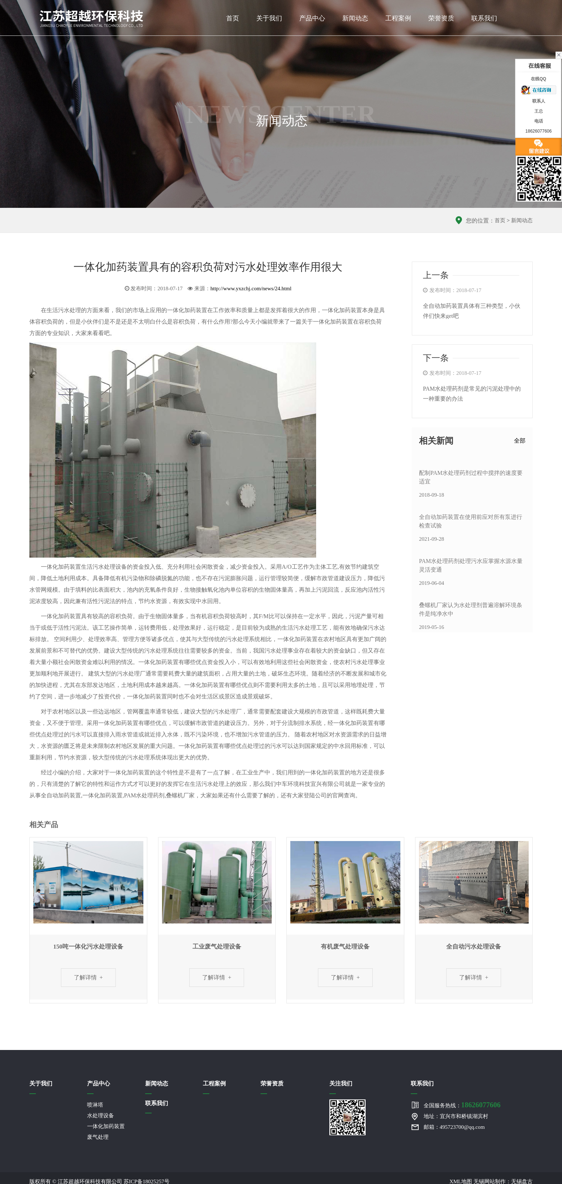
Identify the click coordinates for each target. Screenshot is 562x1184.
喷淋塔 (95, 1105)
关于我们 (269, 18)
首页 (232, 18)
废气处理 (98, 1137)
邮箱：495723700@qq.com (454, 1127)
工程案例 (398, 18)
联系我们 (484, 18)
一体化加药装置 (106, 1126)
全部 (519, 441)
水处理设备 (100, 1115)
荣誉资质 (441, 18)
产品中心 (312, 18)
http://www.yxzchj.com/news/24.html (250, 288)
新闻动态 (355, 18)
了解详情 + (88, 977)
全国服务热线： (462, 1105)
